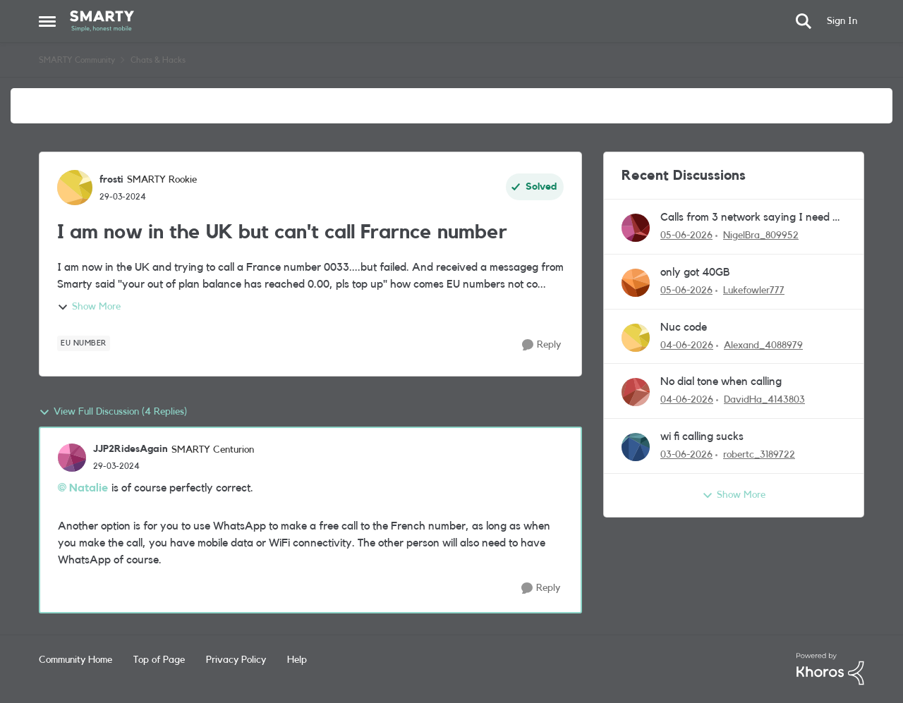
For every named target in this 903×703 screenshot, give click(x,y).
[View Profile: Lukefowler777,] (636, 283)
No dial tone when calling (721, 381)
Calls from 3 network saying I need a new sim (749, 218)
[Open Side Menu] (47, 21)
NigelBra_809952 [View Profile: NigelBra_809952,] (761, 235)
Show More (89, 307)
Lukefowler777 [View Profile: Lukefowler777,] (753, 290)
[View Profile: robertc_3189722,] (636, 447)
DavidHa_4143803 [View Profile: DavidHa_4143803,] (764, 400)
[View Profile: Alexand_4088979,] (636, 338)
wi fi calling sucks (702, 436)
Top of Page (159, 660)
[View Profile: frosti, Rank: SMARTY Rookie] (74, 187)
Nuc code (683, 327)
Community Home (75, 660)
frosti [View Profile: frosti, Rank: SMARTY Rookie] (111, 180)
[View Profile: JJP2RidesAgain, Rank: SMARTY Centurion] (72, 458)
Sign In (842, 21)
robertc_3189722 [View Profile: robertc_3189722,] (759, 455)
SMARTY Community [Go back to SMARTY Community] (77, 60)
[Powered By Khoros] (830, 669)
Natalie (89, 488)
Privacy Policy (236, 660)
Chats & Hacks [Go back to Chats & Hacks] (158, 60)
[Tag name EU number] (83, 343)
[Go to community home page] (102, 21)
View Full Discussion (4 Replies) (113, 412)
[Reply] (541, 345)
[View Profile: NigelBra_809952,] (636, 228)
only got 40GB (695, 272)
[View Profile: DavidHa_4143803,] (636, 392)
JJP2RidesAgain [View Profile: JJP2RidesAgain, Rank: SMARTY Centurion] (130, 449)
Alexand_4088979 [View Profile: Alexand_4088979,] (763, 345)
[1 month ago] (686, 235)
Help (297, 660)
